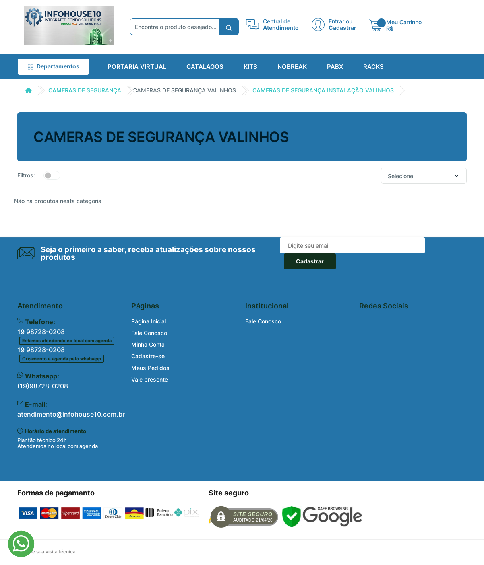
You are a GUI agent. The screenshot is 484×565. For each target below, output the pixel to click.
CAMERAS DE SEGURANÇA (84, 90)
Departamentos (53, 66)
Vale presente (149, 379)
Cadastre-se (148, 356)
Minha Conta (148, 344)
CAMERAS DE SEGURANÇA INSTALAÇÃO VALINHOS (323, 90)
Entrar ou (340, 21)
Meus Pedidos (150, 367)
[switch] (51, 175)
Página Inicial (148, 321)
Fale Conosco (149, 332)
